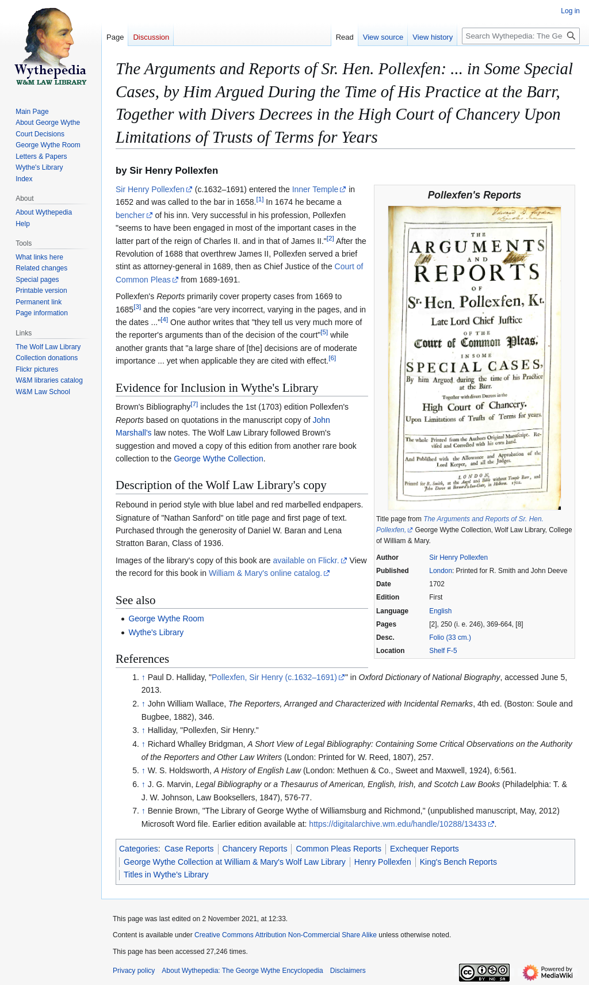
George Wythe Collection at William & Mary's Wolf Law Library (235, 861)
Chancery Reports (255, 848)
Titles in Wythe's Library (166, 874)
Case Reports (189, 848)
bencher (130, 215)
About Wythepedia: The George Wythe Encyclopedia (242, 971)
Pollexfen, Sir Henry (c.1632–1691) (274, 677)
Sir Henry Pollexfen (458, 557)
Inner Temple (315, 189)
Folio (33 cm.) (450, 637)
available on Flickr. (306, 560)
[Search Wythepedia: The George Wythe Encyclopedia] (521, 36)
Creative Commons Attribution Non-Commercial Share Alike (285, 935)
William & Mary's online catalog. (265, 573)
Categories (138, 848)
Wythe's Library (155, 632)
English (440, 611)
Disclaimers (348, 971)
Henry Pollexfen (382, 861)
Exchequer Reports (424, 848)
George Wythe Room (166, 618)
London (440, 571)
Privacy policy (134, 971)
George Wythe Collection (218, 458)
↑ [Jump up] (143, 677)
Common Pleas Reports (338, 848)
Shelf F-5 (443, 651)
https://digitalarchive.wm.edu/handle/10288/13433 (397, 824)
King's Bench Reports (458, 861)
